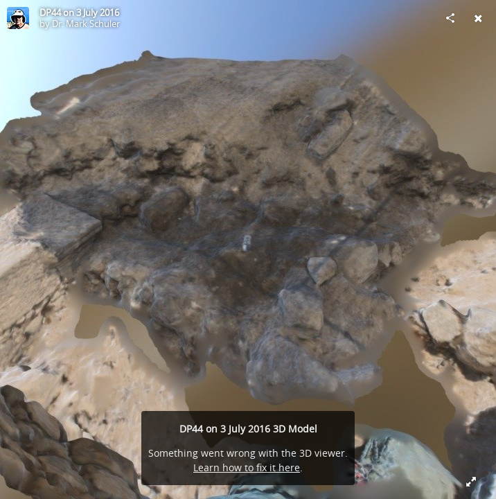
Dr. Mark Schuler (86, 23)
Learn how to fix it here (246, 467)
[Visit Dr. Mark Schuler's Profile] (18, 18)
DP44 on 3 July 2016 (79, 12)
